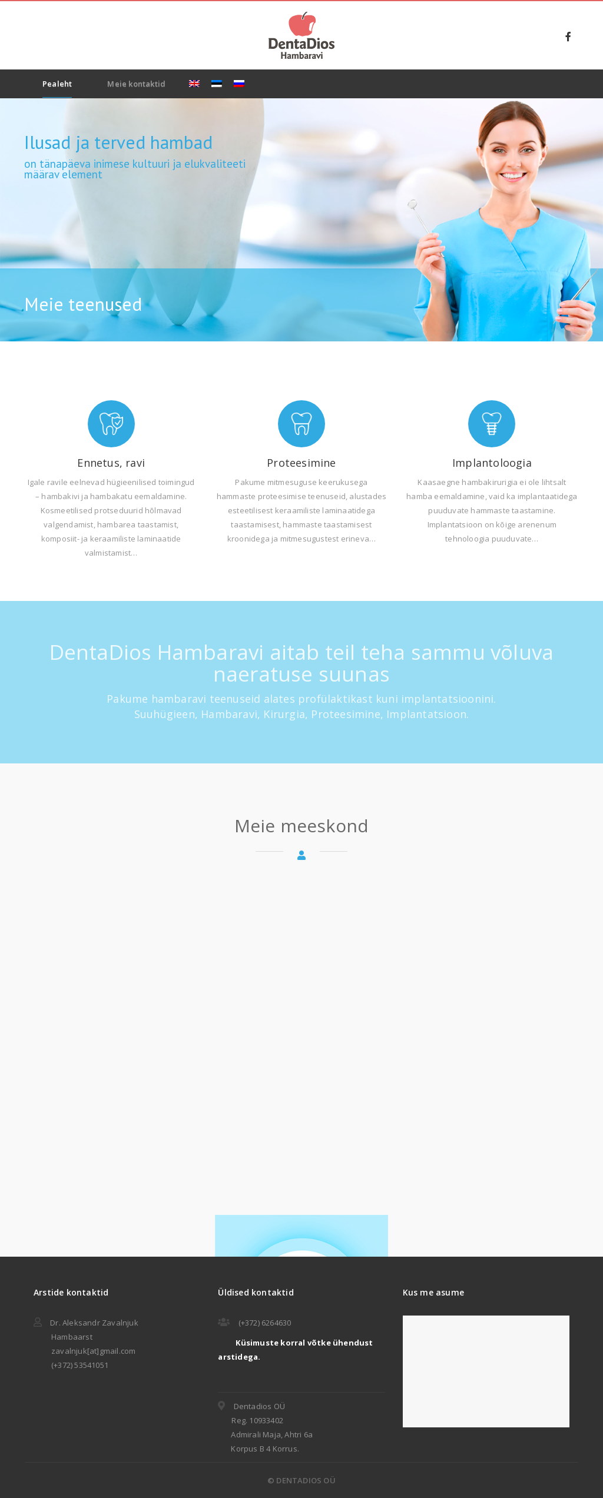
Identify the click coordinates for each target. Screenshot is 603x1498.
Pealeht (57, 83)
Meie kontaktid (136, 83)
